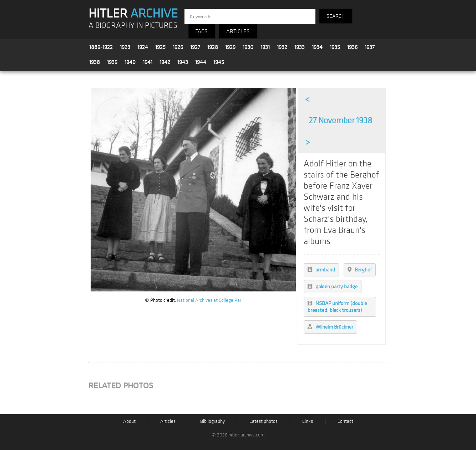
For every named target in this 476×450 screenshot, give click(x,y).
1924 (142, 47)
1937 (370, 47)
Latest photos (263, 421)
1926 (178, 47)
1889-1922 (101, 47)
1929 (230, 47)
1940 (130, 62)
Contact (345, 421)
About (129, 421)
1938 (94, 62)
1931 (265, 47)
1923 (125, 47)
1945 (218, 62)
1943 (182, 62)
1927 (195, 47)
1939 (112, 62)
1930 (248, 47)
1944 (200, 62)
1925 (160, 47)
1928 (212, 47)
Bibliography (212, 421)
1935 (335, 47)
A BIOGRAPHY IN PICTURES (132, 25)
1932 (282, 47)
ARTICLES (238, 31)
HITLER (133, 13)
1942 (164, 62)
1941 (147, 62)
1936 (352, 47)
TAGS (202, 31)
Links (307, 421)
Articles (168, 421)
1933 (299, 47)
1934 (317, 47)
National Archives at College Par (209, 300)
